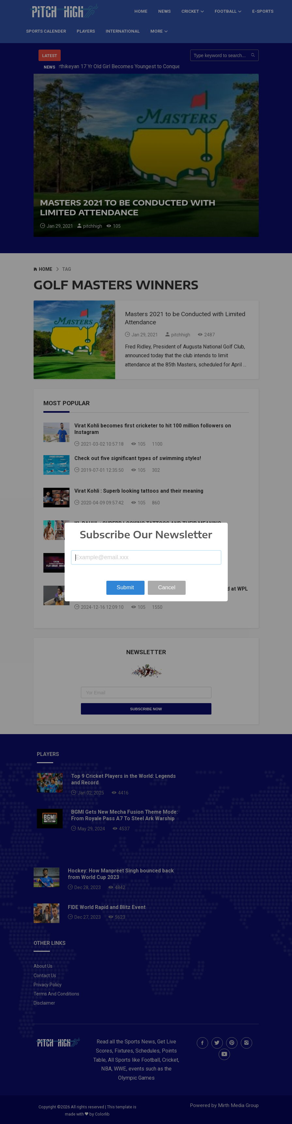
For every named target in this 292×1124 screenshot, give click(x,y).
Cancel (167, 587)
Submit (125, 587)
